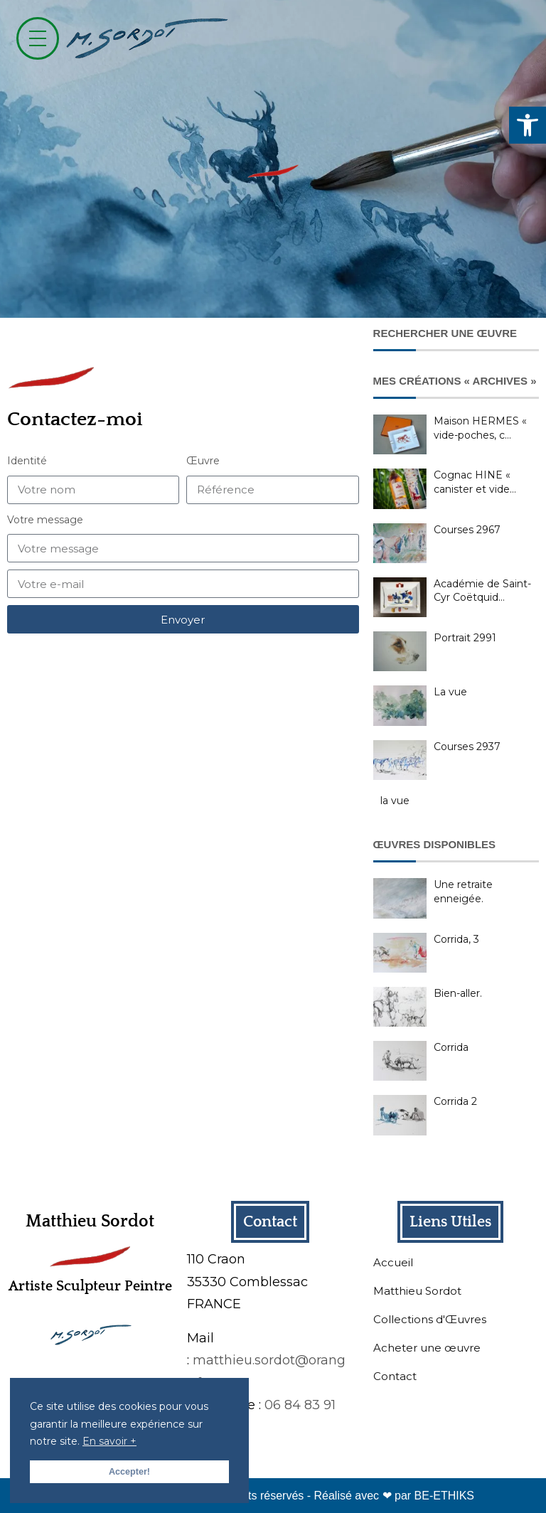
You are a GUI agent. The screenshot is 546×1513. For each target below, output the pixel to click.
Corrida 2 (455, 1101)
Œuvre (203, 460)
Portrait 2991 (465, 637)
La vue (450, 691)
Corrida (451, 1047)
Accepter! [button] (129, 1472)
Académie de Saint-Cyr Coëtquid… (482, 590)
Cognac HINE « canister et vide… (475, 482)
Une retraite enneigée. (463, 891)
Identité (27, 460)
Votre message (45, 519)
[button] (527, 125)
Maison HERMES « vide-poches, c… (480, 428)
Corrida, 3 (456, 939)
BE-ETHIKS (444, 1496)
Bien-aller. (458, 993)
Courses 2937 (467, 746)
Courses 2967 (467, 529)
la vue (395, 800)
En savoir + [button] (109, 1441)
